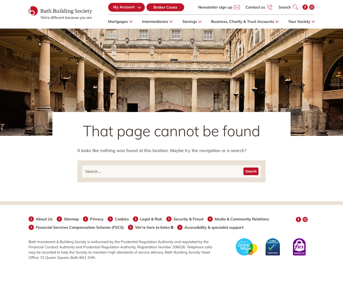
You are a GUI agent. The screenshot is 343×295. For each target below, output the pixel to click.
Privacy (97, 219)
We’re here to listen (154, 227)
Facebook (305, 7)
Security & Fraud (188, 219)
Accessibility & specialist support (214, 227)
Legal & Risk (151, 219)
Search (284, 7)
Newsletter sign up (215, 7)
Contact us (255, 7)
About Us (44, 219)
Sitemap (71, 219)
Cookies (122, 219)
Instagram (311, 7)
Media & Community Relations (242, 219)
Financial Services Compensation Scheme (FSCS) (80, 227)
